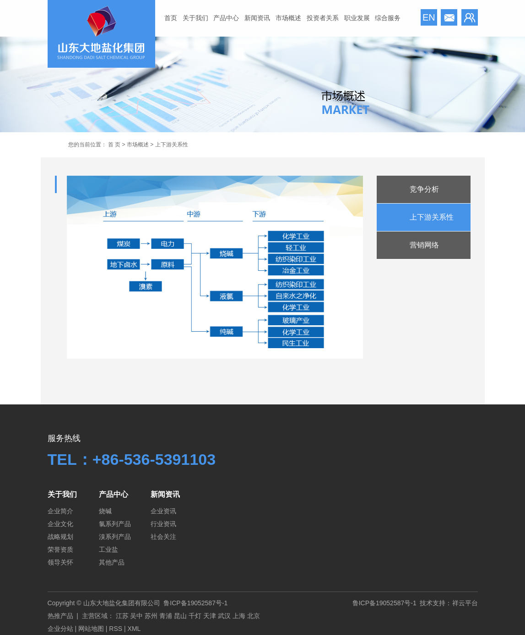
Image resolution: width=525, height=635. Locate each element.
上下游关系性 (432, 217)
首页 (170, 18)
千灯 (195, 615)
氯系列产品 (115, 523)
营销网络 (424, 245)
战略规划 (60, 536)
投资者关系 (323, 18)
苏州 (151, 615)
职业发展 (357, 18)
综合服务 (388, 18)
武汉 (224, 615)
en (428, 17)
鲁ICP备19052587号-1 (195, 603)
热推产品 (60, 615)
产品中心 (226, 18)
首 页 (114, 144)
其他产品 (111, 562)
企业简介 (60, 511)
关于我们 (195, 18)
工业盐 (108, 549)
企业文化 (60, 523)
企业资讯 (163, 511)
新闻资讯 (257, 18)
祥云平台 (465, 603)
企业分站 (60, 628)
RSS (115, 628)
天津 (209, 615)
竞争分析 (424, 189)
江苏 (122, 615)
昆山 (180, 615)
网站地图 (91, 628)
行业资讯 (163, 523)
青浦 (165, 615)
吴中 (136, 615)
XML (134, 628)
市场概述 (288, 18)
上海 (239, 615)
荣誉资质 (60, 549)
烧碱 (105, 511)
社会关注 (163, 536)
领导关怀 (60, 562)
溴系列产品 (115, 536)
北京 (253, 615)
